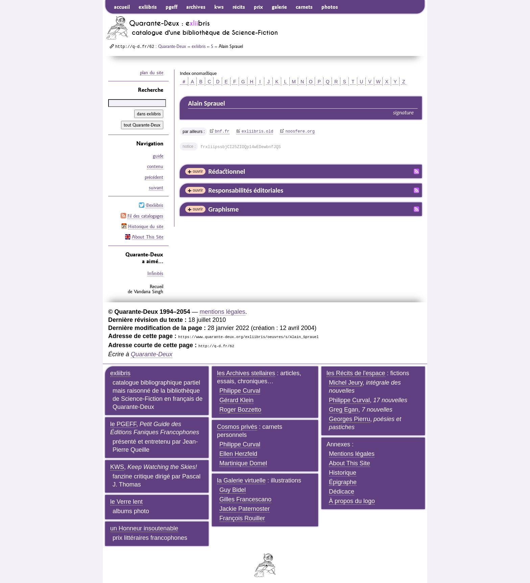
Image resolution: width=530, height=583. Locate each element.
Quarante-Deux (172, 46)
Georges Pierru (349, 415)
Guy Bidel (232, 486)
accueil (122, 7)
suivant (156, 186)
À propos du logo (352, 497)
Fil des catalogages (145, 213)
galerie (279, 7)
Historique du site (145, 223)
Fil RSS (416, 171)
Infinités (155, 270)
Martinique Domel (243, 459)
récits (239, 7)
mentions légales (222, 308)
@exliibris (154, 203)
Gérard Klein (236, 396)
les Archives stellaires (246, 369)
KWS (117, 463)
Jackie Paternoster (244, 505)
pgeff (171, 7)
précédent (154, 175)
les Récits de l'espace (356, 369)
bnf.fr (222, 131)
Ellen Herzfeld (238, 450)
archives (196, 7)
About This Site (147, 233)
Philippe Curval (239, 387)
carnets (304, 7)
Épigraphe (343, 478)
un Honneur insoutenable (144, 524)
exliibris (148, 7)
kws (219, 7)
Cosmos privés (237, 423)
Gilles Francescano (245, 495)
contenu (155, 165)
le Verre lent (126, 498)
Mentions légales (352, 450)
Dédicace (341, 487)
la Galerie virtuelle (241, 476)
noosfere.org (299, 131)
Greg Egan (343, 405)
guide (158, 155)
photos (329, 7)
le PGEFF (123, 420)
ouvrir (198, 171)
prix (258, 7)
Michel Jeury (346, 379)
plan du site (151, 72)
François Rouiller (242, 514)
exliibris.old (257, 131)
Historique (342, 469)
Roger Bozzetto (240, 405)
